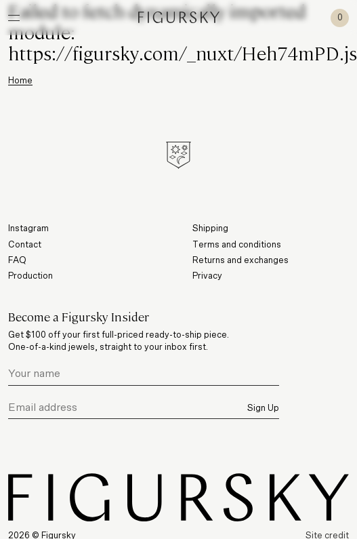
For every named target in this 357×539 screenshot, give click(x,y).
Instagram (28, 228)
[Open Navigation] (14, 18)
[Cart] (340, 18)
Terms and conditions (236, 245)
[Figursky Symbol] (178, 155)
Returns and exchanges (240, 260)
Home (20, 81)
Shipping (210, 228)
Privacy (207, 276)
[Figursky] (178, 17)
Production (30, 276)
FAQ (17, 260)
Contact (24, 245)
